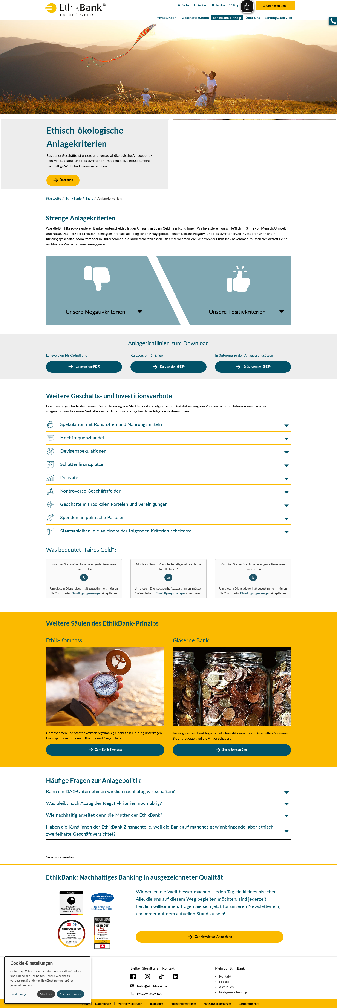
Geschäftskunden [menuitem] (195, 17)
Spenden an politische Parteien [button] (85, 517)
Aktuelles (226, 987)
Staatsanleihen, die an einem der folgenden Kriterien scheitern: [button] (118, 531)
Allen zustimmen (70, 994)
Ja (84, 577)
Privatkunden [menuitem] (165, 17)
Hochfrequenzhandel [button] (75, 437)
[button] (333, 21)
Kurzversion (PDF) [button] (172, 366)
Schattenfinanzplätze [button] (74, 464)
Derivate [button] (62, 477)
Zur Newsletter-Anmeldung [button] (213, 936)
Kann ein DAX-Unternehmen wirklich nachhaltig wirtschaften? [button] (110, 791)
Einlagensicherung (233, 992)
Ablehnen (46, 994)
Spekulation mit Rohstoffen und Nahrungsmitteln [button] (104, 424)
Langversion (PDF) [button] (87, 366)
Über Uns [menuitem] (252, 17)
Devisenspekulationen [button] (76, 451)
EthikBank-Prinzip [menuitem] (227, 17)
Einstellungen (19, 994)
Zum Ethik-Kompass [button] (105, 749)
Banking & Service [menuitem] (278, 17)
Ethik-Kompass (64, 640)
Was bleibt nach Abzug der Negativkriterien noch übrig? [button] (104, 803)
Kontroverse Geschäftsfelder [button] (83, 491)
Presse (224, 981)
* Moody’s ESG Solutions (60, 857)
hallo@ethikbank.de (152, 986)
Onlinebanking (274, 5)
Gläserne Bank (191, 640)
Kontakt (225, 976)
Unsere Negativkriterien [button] (95, 311)
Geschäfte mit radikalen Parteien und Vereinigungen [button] (107, 504)
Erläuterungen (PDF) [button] (257, 366)
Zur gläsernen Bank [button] (231, 749)
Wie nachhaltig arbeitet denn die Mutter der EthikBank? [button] (104, 815)
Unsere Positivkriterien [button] (237, 311)
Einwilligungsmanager (86, 593)
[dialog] (47, 980)
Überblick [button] (63, 180)
